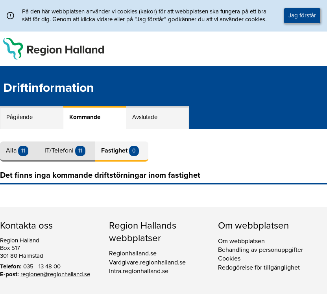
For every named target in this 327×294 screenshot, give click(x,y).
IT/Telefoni (59, 150)
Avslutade (144, 117)
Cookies (229, 258)
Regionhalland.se (133, 253)
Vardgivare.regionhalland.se (147, 262)
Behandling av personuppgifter (260, 250)
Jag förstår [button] (302, 15)
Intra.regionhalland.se (138, 271)
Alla (12, 150)
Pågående (19, 117)
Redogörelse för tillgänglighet (259, 268)
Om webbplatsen (241, 241)
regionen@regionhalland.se (55, 274)
